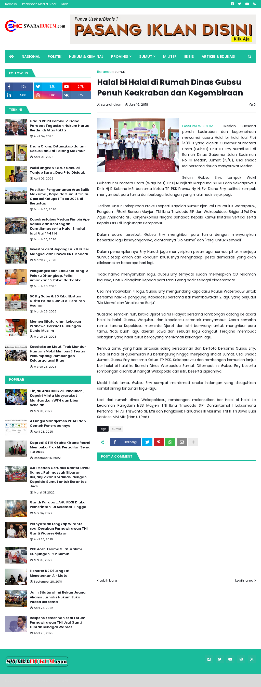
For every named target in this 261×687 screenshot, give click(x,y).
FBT (67, 680)
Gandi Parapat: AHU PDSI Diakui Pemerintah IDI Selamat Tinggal (58, 504)
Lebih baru (108, 580)
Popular (16, 379)
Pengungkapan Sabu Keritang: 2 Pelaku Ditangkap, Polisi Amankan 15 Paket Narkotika (59, 275)
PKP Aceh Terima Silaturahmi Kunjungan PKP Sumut (56, 551)
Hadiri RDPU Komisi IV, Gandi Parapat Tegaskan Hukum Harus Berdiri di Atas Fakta (59, 126)
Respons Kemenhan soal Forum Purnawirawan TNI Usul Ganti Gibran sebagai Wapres (57, 622)
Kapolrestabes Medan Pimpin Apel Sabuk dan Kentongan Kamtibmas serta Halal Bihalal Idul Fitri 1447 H (60, 226)
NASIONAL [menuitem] (31, 56)
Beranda (104, 71)
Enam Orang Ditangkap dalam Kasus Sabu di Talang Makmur (58, 148)
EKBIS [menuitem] (189, 56)
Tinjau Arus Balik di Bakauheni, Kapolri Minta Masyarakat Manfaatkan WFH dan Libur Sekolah (57, 398)
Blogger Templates (41, 680)
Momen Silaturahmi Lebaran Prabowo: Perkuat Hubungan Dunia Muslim (55, 326)
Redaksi (11, 4)
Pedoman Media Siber (39, 4)
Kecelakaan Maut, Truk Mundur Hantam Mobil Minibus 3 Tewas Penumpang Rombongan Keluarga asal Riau (58, 354)
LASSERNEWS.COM (197, 126)
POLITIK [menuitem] (54, 56)
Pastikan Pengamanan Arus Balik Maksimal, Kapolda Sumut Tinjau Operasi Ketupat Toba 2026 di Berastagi (59, 196)
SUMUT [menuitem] (145, 56)
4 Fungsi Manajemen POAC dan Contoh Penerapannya (58, 423)
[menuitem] (11, 56)
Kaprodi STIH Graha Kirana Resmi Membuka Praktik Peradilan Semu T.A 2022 (60, 447)
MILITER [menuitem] (170, 56)
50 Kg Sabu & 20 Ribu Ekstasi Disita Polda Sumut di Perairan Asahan (57, 301)
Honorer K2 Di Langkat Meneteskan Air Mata (50, 573)
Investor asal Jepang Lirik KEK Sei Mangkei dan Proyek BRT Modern (59, 251)
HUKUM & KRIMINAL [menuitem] (86, 56)
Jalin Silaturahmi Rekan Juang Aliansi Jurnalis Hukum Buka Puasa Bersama (58, 597)
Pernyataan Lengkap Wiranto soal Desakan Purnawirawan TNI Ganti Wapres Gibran (59, 528)
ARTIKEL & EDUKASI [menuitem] (218, 56)
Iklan (64, 4)
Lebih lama (244, 580)
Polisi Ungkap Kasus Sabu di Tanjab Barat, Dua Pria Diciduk (57, 170)
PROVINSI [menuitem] (119, 56)
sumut (120, 71)
